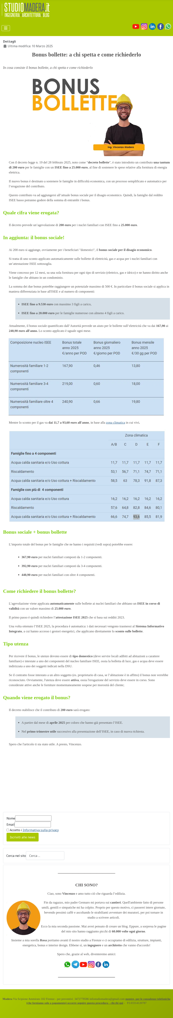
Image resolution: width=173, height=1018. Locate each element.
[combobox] (45, 855)
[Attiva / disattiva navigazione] (6, 28)
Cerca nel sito (16, 856)
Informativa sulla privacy (41, 830)
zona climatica (115, 422)
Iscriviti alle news (22, 837)
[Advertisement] (35, 778)
